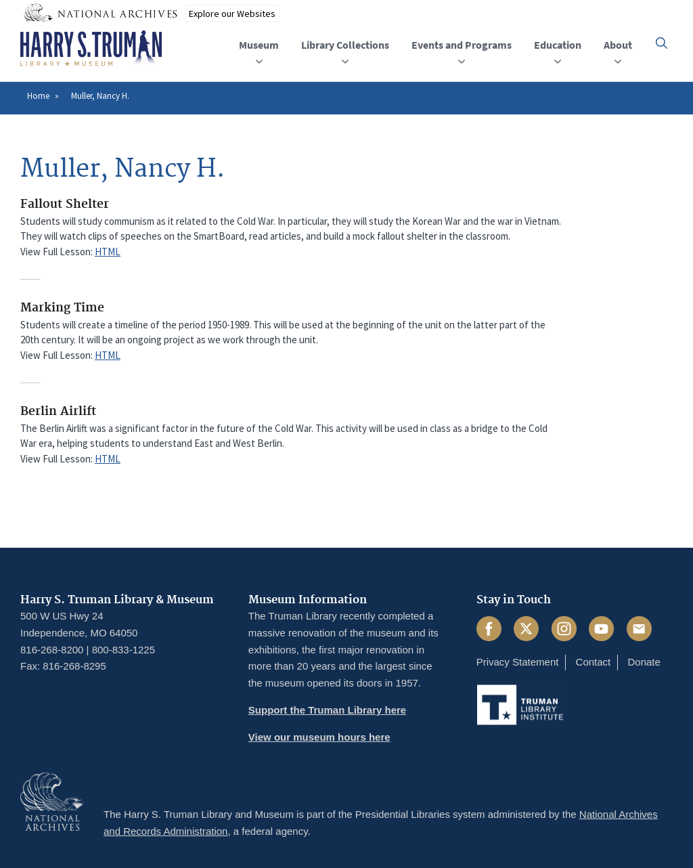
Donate (643, 662)
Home (38, 96)
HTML (107, 251)
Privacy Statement (517, 662)
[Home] (91, 48)
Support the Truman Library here (327, 710)
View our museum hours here (319, 737)
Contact (593, 662)
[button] (661, 43)
